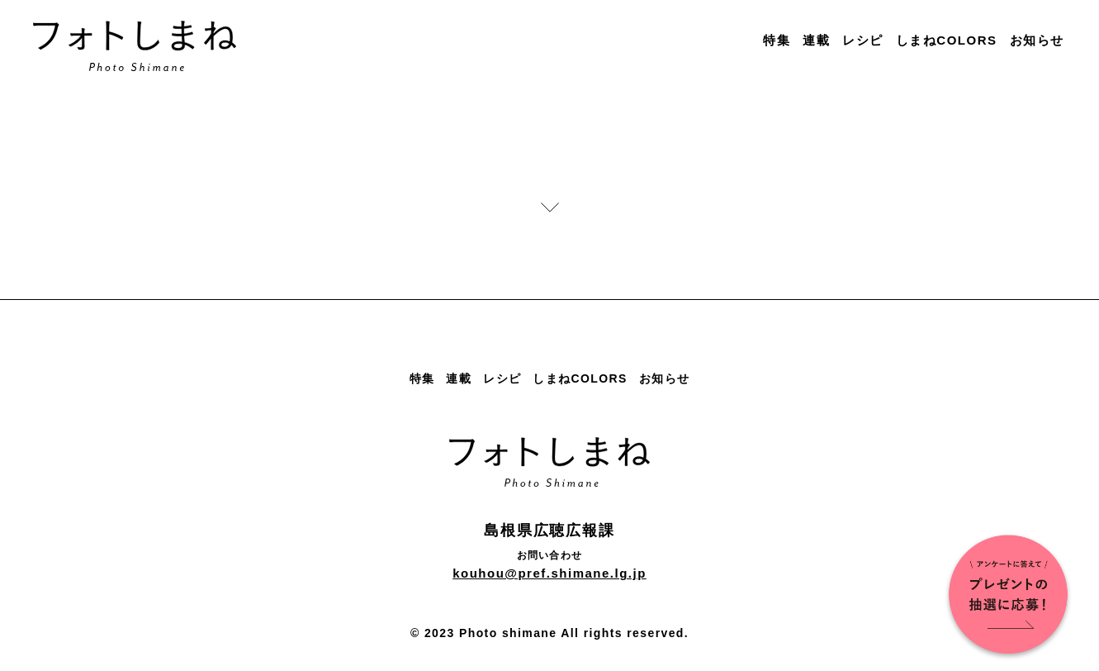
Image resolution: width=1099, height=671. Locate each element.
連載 (816, 40)
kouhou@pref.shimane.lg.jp (549, 573)
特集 (776, 40)
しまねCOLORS (946, 40)
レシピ (862, 40)
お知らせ (1037, 40)
